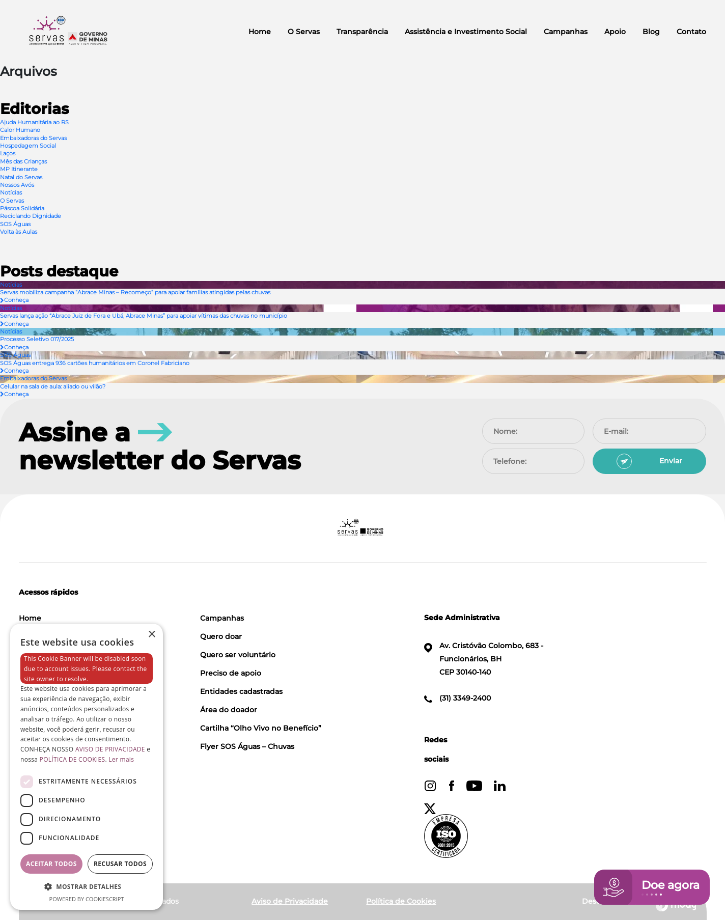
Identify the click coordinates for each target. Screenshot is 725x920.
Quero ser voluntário (237, 654)
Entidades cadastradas (241, 691)
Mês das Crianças (23, 161)
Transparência (362, 31)
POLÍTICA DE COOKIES (72, 759)
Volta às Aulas (18, 231)
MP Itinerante (19, 169)
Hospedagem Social (28, 145)
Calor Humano (20, 129)
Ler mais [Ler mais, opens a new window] (121, 759)
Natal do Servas (21, 177)
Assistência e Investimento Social (466, 31)
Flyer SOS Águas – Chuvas (247, 746)
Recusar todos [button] (120, 863)
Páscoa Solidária (22, 208)
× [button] (151, 634)
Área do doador (228, 709)
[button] (86, 886)
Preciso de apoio (230, 673)
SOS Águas (15, 224)
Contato (691, 31)
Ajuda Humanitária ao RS (34, 122)
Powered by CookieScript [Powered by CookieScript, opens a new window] (86, 899)
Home (259, 31)
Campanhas (566, 31)
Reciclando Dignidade (30, 215)
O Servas (304, 31)
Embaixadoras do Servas (33, 138)
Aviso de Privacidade (290, 901)
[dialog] (86, 767)
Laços (7, 153)
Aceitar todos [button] (51, 863)
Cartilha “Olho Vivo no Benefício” (260, 728)
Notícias (11, 192)
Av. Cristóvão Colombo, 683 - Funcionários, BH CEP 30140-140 (483, 659)
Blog (651, 31)
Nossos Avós (17, 184)
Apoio (615, 31)
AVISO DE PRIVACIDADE (110, 749)
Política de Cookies (401, 901)
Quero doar (221, 636)
